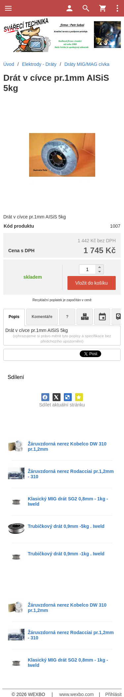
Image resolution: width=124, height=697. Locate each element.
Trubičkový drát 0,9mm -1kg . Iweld (66, 553)
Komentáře (42, 316)
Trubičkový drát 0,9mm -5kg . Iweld (66, 526)
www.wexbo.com (76, 694)
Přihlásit (113, 694)
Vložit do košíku (91, 283)
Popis (14, 316)
